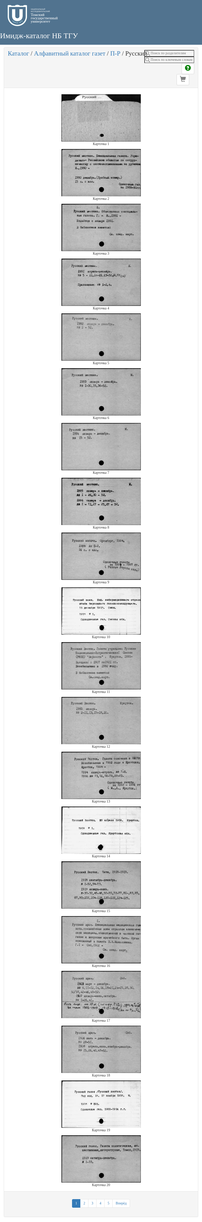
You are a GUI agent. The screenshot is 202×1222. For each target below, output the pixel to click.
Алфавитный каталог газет (69, 53)
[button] (183, 79)
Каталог (18, 53)
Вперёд (121, 1203)
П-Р (115, 53)
